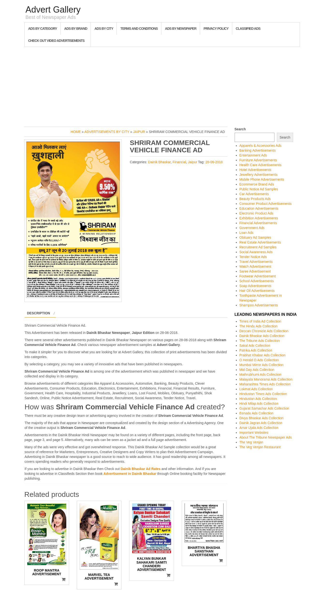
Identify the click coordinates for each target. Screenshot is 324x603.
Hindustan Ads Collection (258, 399)
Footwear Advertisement (257, 276)
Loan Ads (246, 233)
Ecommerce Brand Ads (256, 184)
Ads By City (103, 28)
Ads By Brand (75, 28)
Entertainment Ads (253, 155)
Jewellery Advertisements (258, 174)
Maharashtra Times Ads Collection (265, 384)
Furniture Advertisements (258, 160)
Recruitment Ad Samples (258, 247)
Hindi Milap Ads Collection (259, 403)
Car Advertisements (254, 194)
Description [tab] (38, 313)
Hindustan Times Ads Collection (263, 394)
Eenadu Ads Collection (256, 413)
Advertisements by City (106, 132)
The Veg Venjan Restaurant (260, 447)
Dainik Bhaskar (159, 162)
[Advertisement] (162, 85)
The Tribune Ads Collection (259, 341)
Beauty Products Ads (255, 199)
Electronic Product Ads (256, 213)
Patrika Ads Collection (255, 350)
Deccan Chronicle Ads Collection (263, 331)
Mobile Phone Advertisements (261, 179)
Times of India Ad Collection (260, 321)
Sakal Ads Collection (254, 345)
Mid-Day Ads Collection (256, 370)
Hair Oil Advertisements (257, 291)
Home (76, 132)
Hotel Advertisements (255, 170)
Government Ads (252, 228)
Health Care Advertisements (260, 165)
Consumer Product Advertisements (265, 204)
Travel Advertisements (256, 262)
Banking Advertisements (257, 150)
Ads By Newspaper (180, 28)
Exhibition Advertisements (258, 218)
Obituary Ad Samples (255, 237)
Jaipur (139, 132)
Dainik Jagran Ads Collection (260, 423)
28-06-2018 (214, 162)
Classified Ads (248, 28)
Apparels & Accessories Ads (260, 145)
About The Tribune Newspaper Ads (265, 437)
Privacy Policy (216, 28)
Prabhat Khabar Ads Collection (262, 355)
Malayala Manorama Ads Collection (265, 379)
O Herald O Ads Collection (259, 360)
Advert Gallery (53, 10)
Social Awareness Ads (256, 252)
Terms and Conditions (139, 28)
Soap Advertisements (255, 286)
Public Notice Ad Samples (258, 189)
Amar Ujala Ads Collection (259, 428)
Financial (179, 162)
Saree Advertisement (255, 271)
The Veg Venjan (251, 442)
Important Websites (253, 432)
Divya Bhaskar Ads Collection (261, 418)
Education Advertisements (259, 208)
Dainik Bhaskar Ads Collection (262, 336)
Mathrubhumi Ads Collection (260, 374)
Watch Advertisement (255, 266)
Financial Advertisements (258, 223)
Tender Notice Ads (253, 257)
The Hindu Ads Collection (258, 326)
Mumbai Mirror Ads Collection (261, 365)
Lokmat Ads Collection (256, 389)
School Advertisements (256, 281)
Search (240, 129)
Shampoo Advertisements (258, 305)
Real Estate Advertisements (260, 242)
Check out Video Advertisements (56, 41)
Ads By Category (42, 28)
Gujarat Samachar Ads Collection (264, 408)
